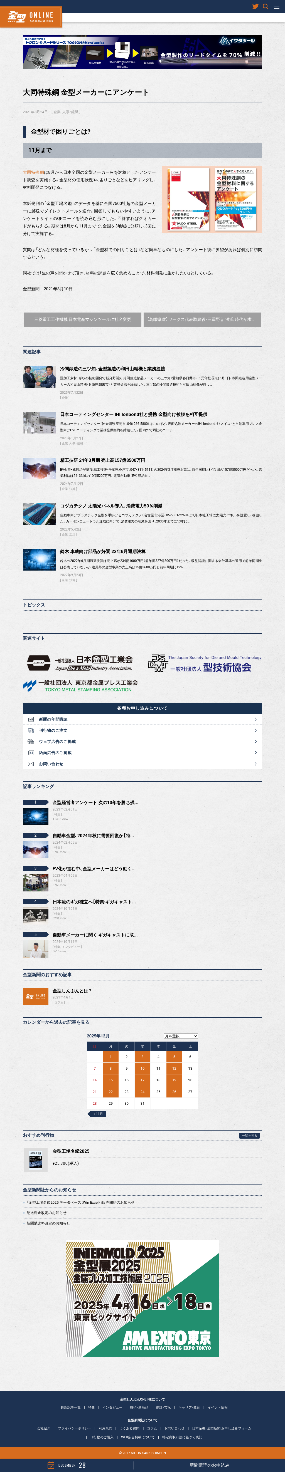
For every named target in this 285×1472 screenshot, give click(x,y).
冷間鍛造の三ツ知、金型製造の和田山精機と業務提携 (112, 368)
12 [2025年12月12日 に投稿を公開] (174, 1068)
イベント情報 (218, 1407)
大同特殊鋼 (33, 172)
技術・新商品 (139, 1407)
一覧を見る (249, 1136)
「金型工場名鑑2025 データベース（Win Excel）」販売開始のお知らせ (81, 1202)
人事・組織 (70, 112)
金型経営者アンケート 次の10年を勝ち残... (95, 802)
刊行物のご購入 (102, 1437)
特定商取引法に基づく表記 (182, 1437)
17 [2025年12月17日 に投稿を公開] (143, 1080)
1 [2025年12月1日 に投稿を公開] (111, 1057)
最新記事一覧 (71, 1407)
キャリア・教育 (189, 1407)
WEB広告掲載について (138, 1437)
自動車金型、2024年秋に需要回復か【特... (93, 835)
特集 (91, 1407)
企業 (57, 112)
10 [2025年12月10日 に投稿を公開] (143, 1068)
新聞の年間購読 (53, 719)
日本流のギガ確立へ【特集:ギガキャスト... (94, 901)
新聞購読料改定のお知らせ (48, 1223)
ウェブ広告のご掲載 (57, 741)
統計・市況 (163, 1407)
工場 (72, 534)
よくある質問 (129, 1428)
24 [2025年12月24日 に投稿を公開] (143, 1092)
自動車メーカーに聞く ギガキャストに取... (95, 935)
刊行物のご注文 (53, 730)
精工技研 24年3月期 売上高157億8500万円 (102, 460)
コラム (58, 1002)
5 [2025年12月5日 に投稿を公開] (174, 1057)
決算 (72, 489)
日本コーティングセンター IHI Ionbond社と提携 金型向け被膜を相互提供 (133, 414)
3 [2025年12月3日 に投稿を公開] (142, 1057)
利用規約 (105, 1428)
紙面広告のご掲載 (55, 752)
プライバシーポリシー (74, 1428)
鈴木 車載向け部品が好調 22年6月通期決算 (103, 551)
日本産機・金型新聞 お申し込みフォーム (221, 1428)
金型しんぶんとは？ (72, 990)
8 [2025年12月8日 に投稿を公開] (111, 1068)
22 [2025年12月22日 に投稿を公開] (111, 1092)
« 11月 (98, 1114)
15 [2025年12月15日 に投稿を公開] (111, 1080)
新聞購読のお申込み (210, 1465)
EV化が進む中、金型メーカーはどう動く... (94, 868)
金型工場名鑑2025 (71, 1151)
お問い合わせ (51, 764)
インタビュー (112, 1407)
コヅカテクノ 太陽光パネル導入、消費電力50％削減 (111, 506)
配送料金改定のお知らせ (47, 1213)
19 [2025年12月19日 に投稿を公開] (174, 1080)
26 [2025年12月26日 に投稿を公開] (174, 1092)
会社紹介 (43, 1428)
